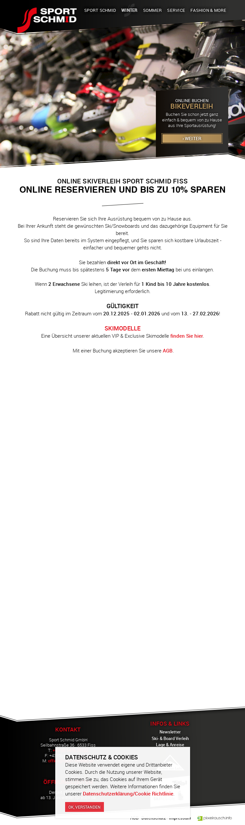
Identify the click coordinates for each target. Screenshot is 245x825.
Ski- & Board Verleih (170, 738)
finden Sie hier (186, 335)
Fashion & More (208, 10)
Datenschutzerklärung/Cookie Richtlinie (128, 793)
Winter (129, 10)
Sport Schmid (100, 10)
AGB (168, 350)
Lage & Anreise (170, 745)
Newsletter (170, 732)
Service (176, 10)
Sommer (152, 10)
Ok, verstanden (84, 807)
